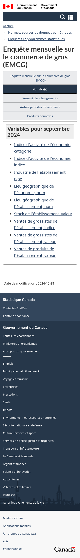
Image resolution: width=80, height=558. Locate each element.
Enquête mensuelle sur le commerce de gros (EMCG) (40, 78)
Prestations (10, 394)
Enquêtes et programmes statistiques (36, 39)
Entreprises (10, 387)
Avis (5, 541)
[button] (40, 16)
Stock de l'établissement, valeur (43, 213)
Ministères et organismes (20, 343)
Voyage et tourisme (16, 379)
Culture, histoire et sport (19, 433)
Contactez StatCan (15, 308)
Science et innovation (17, 472)
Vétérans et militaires (17, 487)
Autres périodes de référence (40, 107)
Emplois (8, 363)
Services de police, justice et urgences (28, 441)
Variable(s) (40, 89)
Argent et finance (14, 464)
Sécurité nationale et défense (22, 425)
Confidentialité (13, 549)
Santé (6, 402)
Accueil (8, 26)
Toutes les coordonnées (18, 336)
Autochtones (11, 479)
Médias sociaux (13, 518)
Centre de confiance (16, 316)
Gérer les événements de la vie (23, 502)
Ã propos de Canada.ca (19, 533)
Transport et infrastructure (21, 448)
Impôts (7, 410)
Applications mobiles (17, 526)
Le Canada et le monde (18, 456)
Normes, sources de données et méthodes (40, 32)
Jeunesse (9, 495)
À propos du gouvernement (21, 351)
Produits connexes (40, 116)
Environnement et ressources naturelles (29, 417)
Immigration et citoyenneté (21, 371)
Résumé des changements (40, 98)
